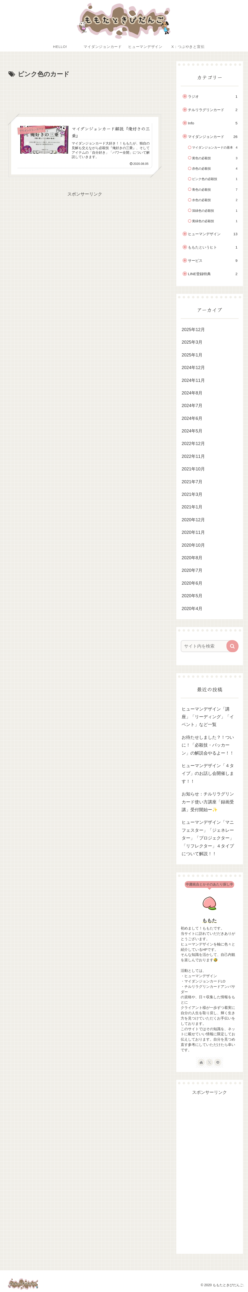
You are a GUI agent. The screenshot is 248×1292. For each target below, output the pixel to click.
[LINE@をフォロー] (218, 1062)
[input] (207, 646)
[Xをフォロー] (209, 1062)
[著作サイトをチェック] (201, 1062)
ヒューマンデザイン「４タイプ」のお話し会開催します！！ (208, 773)
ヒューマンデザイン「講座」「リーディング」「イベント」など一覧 (208, 717)
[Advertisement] (84, 94)
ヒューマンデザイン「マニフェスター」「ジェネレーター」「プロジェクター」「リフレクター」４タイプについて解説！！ (208, 838)
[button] (232, 646)
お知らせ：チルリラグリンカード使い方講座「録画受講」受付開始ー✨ (208, 802)
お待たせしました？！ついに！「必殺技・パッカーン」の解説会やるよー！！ (208, 745)
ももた (209, 920)
